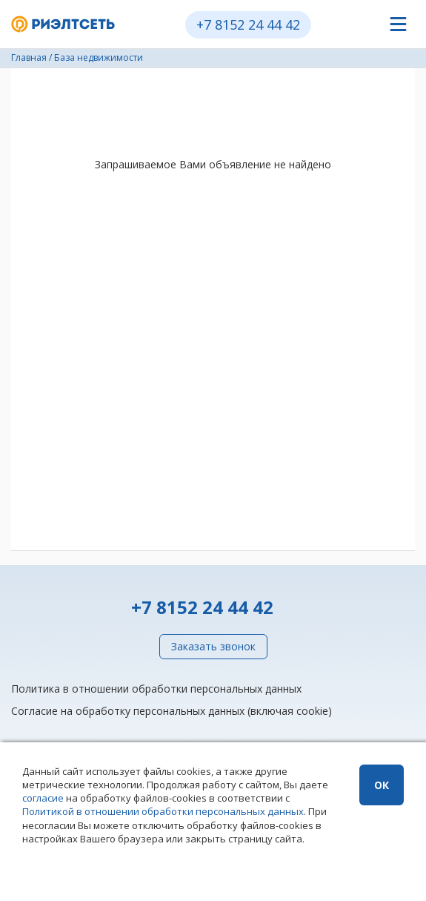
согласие (43, 798)
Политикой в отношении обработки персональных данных (163, 811)
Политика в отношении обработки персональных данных (156, 688)
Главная (29, 57)
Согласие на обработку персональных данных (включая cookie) (171, 711)
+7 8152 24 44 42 (248, 24)
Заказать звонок (213, 646)
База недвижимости (98, 57)
